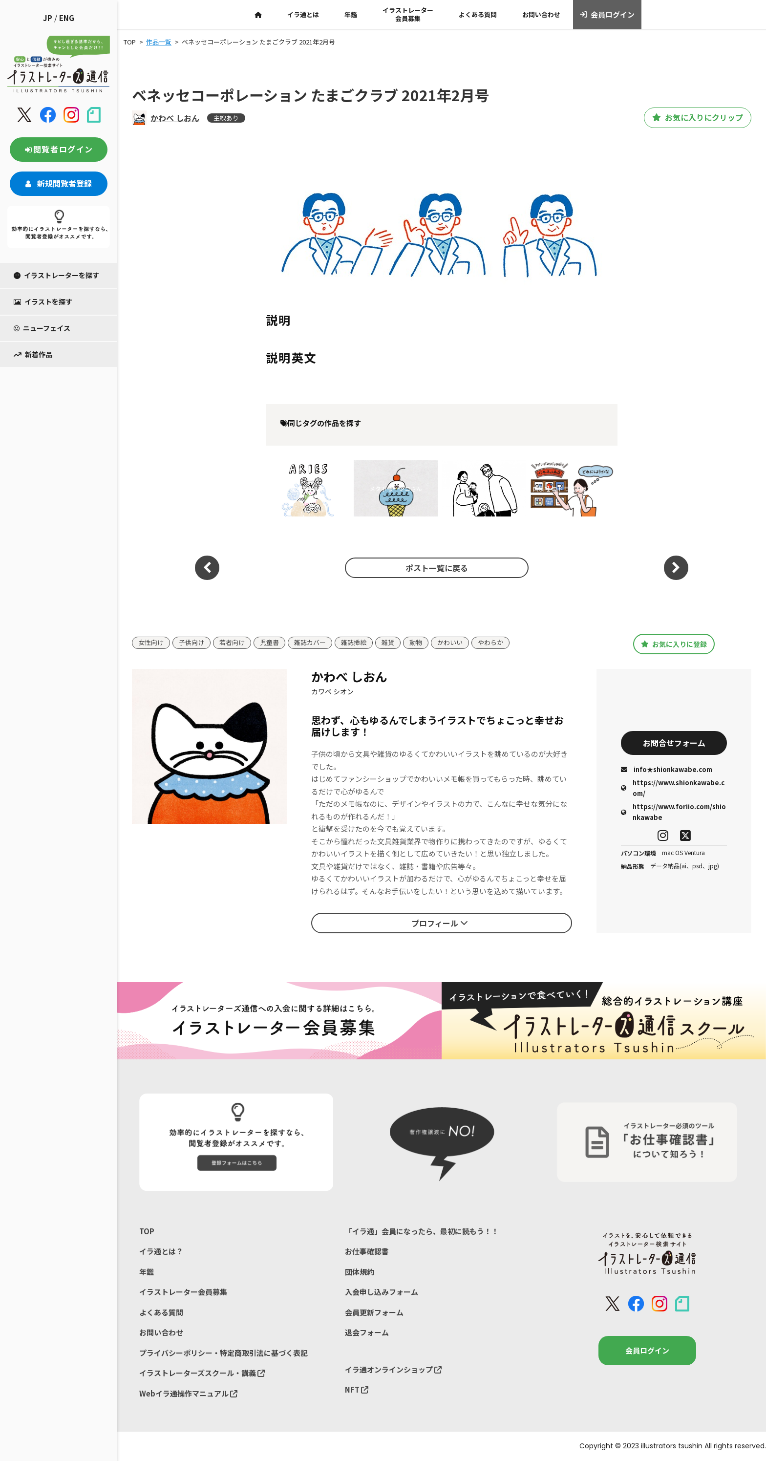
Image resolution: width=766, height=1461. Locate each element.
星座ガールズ (307, 488)
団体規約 (359, 1272)
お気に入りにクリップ (697, 118)
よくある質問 (478, 14)
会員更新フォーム (374, 1312)
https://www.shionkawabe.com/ (672, 788)
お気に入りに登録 (674, 643)
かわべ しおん (174, 118)
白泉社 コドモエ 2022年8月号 (571, 488)
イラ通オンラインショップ (393, 1369)
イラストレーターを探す (56, 275)
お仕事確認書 (367, 1251)
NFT (356, 1389)
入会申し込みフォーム (381, 1292)
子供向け (191, 642)
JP (47, 18)
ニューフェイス (42, 328)
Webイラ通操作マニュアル (188, 1393)
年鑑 (350, 14)
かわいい (450, 642)
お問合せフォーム (674, 743)
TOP (146, 1231)
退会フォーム (367, 1332)
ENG (66, 18)
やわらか (490, 642)
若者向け (232, 642)
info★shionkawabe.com (666, 769)
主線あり (226, 118)
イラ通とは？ (161, 1251)
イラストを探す (43, 301)
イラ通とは (303, 14)
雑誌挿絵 (353, 642)
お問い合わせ (541, 14)
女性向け (151, 642)
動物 (415, 642)
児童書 (269, 642)
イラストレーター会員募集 (408, 14)
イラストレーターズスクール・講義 (202, 1373)
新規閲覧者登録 (58, 183)
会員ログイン (607, 14)
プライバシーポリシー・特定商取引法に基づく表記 (223, 1353)
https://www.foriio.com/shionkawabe (673, 812)
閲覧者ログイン (58, 149)
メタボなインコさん (395, 488)
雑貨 (388, 642)
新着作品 (33, 354)
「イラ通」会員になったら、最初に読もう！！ (422, 1231)
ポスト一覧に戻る (436, 568)
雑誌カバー (310, 642)
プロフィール (439, 923)
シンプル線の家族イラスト (483, 488)
